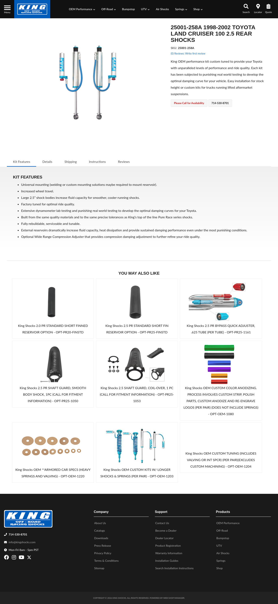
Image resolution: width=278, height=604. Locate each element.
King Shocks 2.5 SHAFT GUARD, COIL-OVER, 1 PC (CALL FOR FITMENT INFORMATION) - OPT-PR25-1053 (137, 394)
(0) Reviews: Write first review (188, 53)
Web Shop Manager (173, 598)
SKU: (174, 48)
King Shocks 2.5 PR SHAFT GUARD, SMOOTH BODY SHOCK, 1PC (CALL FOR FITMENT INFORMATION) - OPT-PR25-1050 (53, 394)
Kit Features (21, 161)
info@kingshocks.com (22, 542)
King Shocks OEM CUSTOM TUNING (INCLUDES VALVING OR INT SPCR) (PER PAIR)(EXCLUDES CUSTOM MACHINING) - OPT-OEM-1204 (221, 459)
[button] (82, 9)
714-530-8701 (18, 534)
